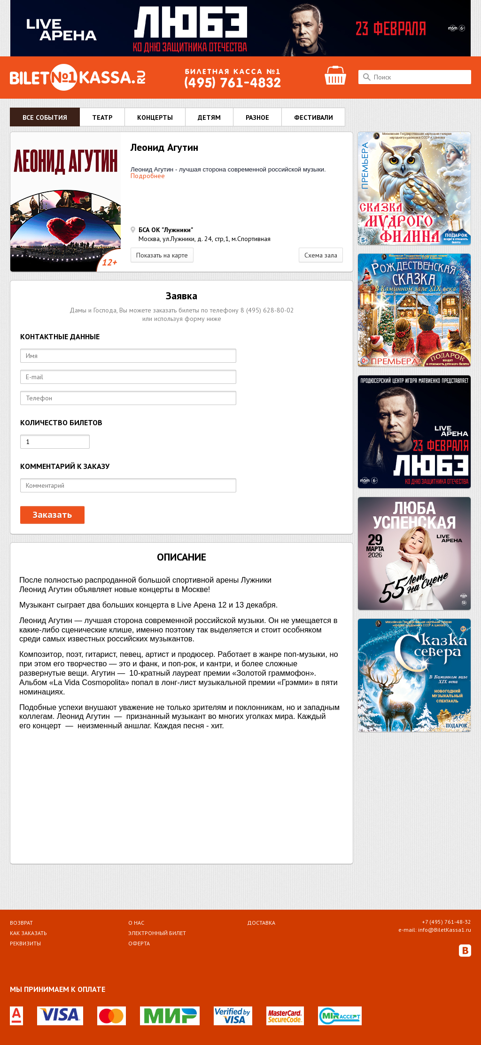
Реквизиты (25, 943)
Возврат (21, 922)
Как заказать (28, 932)
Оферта (139, 943)
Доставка (261, 922)
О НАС (136, 922)
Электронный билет (157, 932)
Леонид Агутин (164, 147)
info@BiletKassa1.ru (444, 929)
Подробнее (148, 176)
